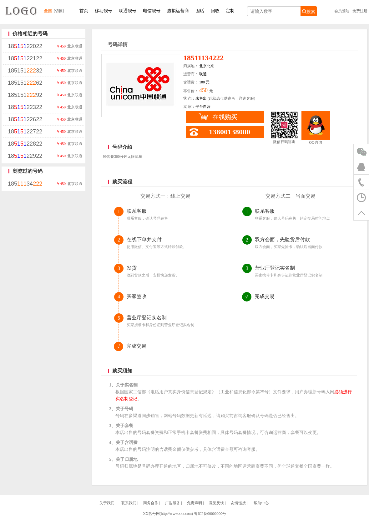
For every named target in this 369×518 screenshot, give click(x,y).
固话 (199, 10)
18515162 (25, 83)
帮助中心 (261, 503)
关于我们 (106, 503)
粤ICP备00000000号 (210, 513)
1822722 (25, 131)
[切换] (59, 11)
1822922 (25, 156)
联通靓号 (127, 10)
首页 (83, 10)
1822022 (25, 46)
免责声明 (194, 503)
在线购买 (224, 116)
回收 (215, 10)
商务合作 (150, 503)
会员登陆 (341, 11)
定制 (230, 10)
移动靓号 (103, 10)
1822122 (25, 58)
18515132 (25, 70)
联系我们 (128, 503)
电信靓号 (151, 10)
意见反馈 (216, 503)
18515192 (25, 95)
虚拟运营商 (178, 10)
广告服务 (172, 503)
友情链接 (238, 503)
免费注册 (359, 11)
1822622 (25, 119)
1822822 (25, 144)
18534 (25, 184)
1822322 (25, 107)
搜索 (308, 11)
